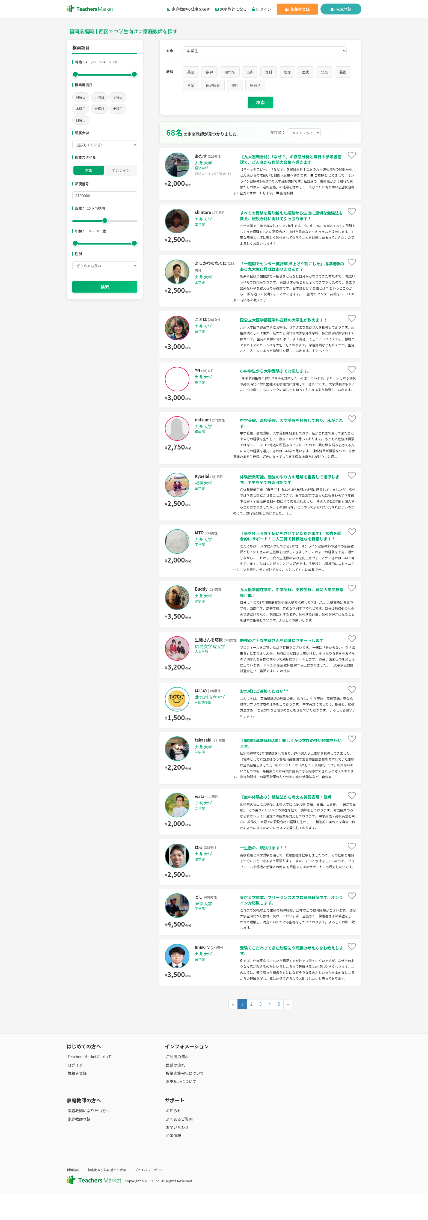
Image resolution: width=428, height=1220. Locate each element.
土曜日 (118, 108)
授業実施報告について (184, 1100)
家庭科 (255, 85)
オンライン (121, 170)
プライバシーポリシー (156, 1197)
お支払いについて (180, 1108)
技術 (235, 85)
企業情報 (172, 1162)
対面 (88, 170)
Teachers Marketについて (89, 1084)
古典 (250, 72)
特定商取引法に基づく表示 (110, 1197)
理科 (268, 72)
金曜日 (99, 108)
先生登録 (341, 9)
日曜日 (81, 120)
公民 (324, 72)
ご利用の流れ (176, 1084)
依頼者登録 (297, 9)
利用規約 (74, 1197)
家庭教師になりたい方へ (88, 1138)
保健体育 (213, 85)
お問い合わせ (176, 1154)
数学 (209, 72)
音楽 (190, 85)
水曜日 (118, 97)
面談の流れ (174, 1092)
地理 (287, 72)
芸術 (342, 72)
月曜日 (81, 97)
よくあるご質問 (178, 1146)
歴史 (305, 72)
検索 (104, 287)
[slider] (75, 74)
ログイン (261, 9)
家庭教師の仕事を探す (188, 9)
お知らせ (172, 1138)
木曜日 (81, 108)
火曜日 (99, 97)
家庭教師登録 (78, 1146)
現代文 (229, 72)
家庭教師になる (231, 9)
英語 (190, 72)
